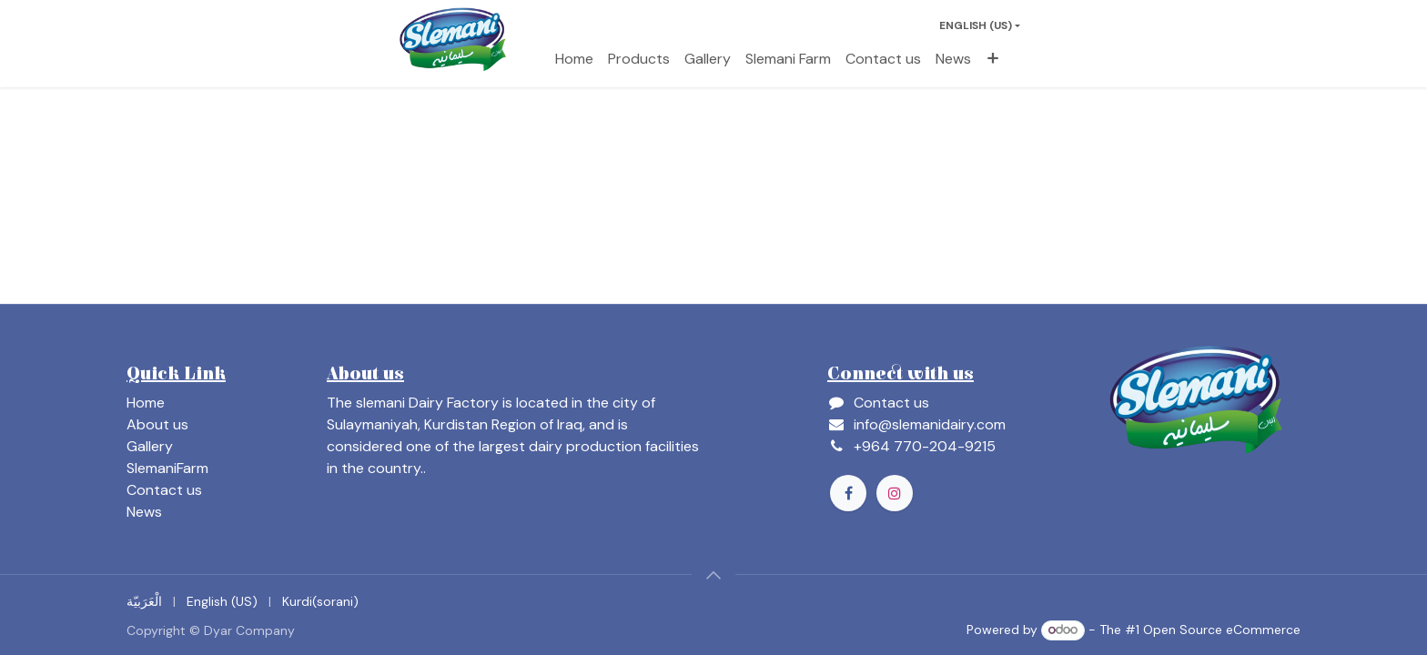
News (144, 511)
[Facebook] (848, 493)
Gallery (150, 446)
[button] (713, 575)
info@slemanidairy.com (930, 424)
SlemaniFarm (167, 468)
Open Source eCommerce (1221, 629)
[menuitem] (574, 59)
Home (146, 402)
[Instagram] (894, 493)
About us (157, 424)
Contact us (164, 489)
